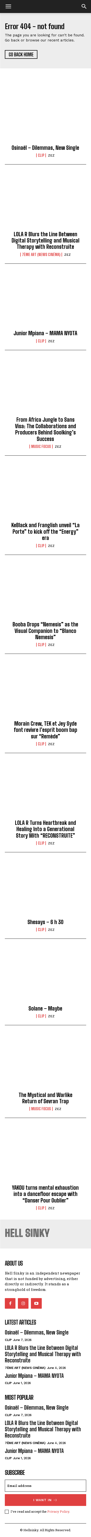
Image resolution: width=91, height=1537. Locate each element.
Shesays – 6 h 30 (45, 922)
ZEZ (51, 155)
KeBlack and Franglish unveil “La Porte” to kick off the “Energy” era (45, 531)
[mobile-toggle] (8, 6)
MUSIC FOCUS (41, 446)
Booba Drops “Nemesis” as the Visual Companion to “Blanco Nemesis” (45, 630)
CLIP (41, 155)
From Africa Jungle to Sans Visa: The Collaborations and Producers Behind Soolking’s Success (45, 429)
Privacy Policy (58, 1511)
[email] (45, 1486)
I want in (45, 1500)
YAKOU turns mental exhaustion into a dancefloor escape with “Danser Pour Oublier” (45, 1194)
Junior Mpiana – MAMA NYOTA (45, 333)
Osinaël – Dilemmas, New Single (45, 148)
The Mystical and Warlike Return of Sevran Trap (45, 1098)
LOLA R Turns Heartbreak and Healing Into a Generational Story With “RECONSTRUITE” (45, 829)
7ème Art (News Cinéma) (41, 254)
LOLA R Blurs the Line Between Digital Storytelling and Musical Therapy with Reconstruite (45, 240)
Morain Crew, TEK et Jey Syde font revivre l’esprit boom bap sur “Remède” (45, 730)
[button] (84, 6)
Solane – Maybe (45, 1008)
